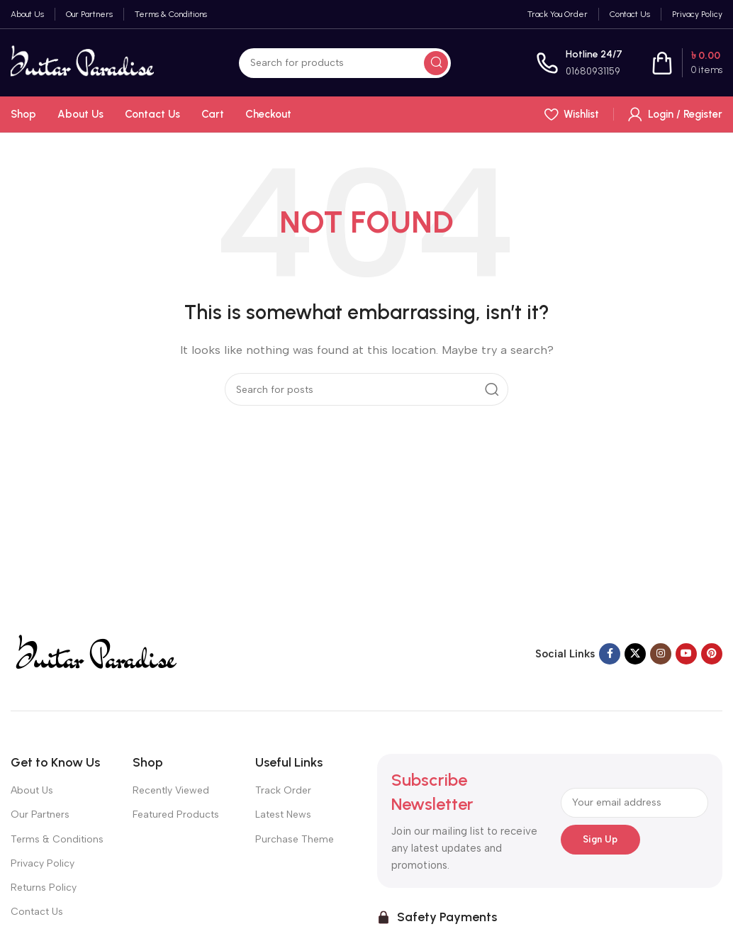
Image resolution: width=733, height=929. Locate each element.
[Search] (345, 63)
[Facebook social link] (609, 653)
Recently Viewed (171, 790)
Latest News (283, 814)
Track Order (283, 790)
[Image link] (95, 653)
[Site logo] (82, 61)
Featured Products (176, 814)
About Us (32, 790)
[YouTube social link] (686, 653)
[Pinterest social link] (711, 653)
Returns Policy (44, 887)
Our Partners (40, 814)
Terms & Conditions (57, 839)
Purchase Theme (294, 839)
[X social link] (635, 653)
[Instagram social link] (660, 653)
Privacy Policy (42, 863)
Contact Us (37, 912)
